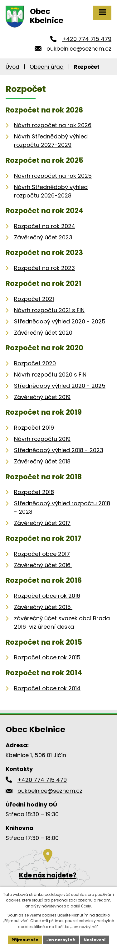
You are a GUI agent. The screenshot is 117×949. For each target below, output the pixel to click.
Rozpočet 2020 (35, 363)
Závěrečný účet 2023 (43, 237)
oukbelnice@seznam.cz (78, 48)
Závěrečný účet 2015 (43, 607)
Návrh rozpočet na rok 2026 (52, 125)
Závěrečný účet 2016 (43, 565)
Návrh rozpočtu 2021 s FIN (49, 310)
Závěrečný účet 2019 (42, 397)
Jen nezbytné (60, 939)
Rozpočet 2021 (34, 299)
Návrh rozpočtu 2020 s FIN (50, 374)
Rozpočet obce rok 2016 (47, 596)
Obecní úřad (47, 67)
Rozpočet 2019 (34, 428)
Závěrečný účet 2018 (42, 461)
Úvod (12, 67)
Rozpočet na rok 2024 (44, 226)
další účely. (81, 906)
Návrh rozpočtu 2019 (42, 439)
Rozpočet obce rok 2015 (47, 657)
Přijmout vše (25, 939)
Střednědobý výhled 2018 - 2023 (58, 450)
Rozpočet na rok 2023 (44, 268)
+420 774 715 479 (86, 39)
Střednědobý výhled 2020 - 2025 (59, 321)
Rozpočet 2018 (34, 492)
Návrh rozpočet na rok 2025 (53, 176)
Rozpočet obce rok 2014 (47, 688)
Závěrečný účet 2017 (42, 523)
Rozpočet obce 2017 (42, 554)
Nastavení (94, 939)
